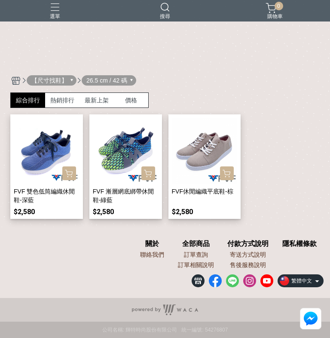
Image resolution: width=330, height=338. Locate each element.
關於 (152, 243)
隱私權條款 (299, 243)
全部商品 (196, 243)
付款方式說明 (248, 243)
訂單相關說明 (196, 265)
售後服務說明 (248, 265)
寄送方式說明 (248, 255)
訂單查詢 (196, 255)
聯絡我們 (152, 255)
